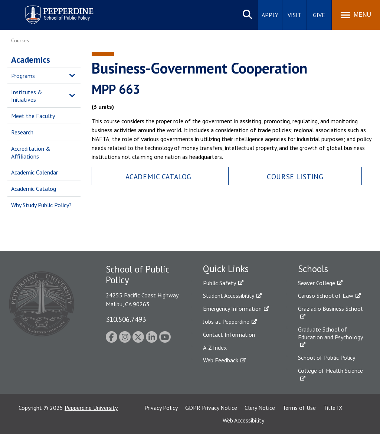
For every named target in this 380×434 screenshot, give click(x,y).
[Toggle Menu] (356, 15)
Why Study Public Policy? (41, 205)
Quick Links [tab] (226, 269)
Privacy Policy (161, 407)
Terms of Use (299, 407)
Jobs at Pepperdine (226, 321)
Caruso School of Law (325, 295)
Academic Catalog (33, 188)
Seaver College (316, 283)
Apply (270, 15)
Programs (23, 75)
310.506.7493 (126, 319)
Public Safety (219, 283)
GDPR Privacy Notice (211, 407)
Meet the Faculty (33, 116)
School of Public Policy (326, 357)
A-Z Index (215, 347)
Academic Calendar (34, 172)
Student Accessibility (228, 295)
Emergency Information (232, 308)
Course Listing (295, 176)
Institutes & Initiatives (26, 96)
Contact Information (229, 334)
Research (22, 132)
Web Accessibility (243, 420)
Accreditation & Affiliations (30, 152)
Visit (294, 15)
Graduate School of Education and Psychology (330, 333)
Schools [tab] (313, 269)
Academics (30, 59)
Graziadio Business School (330, 308)
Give (319, 15)
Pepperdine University (91, 407)
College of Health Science (330, 370)
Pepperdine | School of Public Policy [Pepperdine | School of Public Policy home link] (51, 10)
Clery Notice (260, 407)
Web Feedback (220, 360)
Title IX (333, 407)
